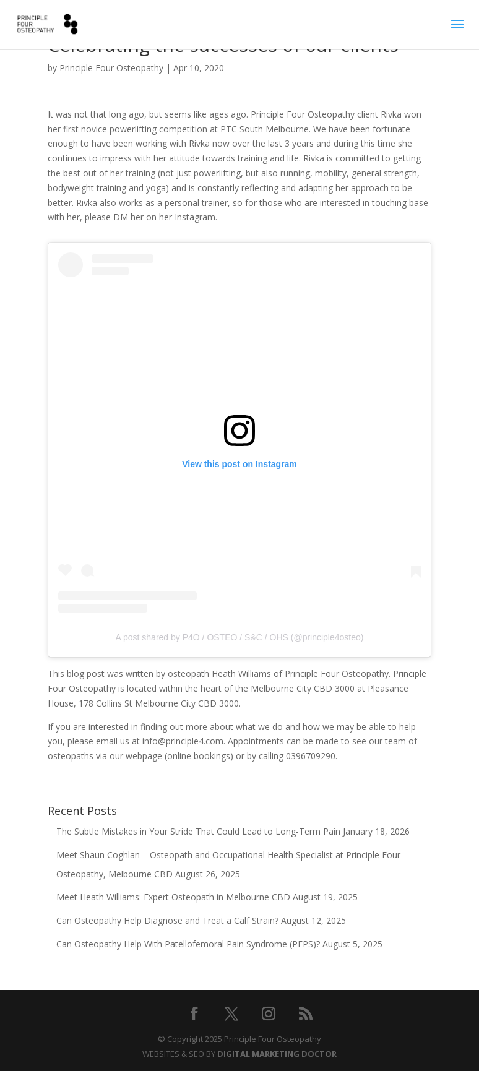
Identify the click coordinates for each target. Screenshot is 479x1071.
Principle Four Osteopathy (111, 68)
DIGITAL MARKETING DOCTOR (277, 1053)
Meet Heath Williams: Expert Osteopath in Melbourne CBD (173, 897)
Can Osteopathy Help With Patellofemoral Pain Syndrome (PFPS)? (188, 944)
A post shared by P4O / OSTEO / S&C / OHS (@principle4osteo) (240, 637)
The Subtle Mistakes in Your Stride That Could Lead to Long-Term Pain (198, 831)
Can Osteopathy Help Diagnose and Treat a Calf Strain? (167, 920)
